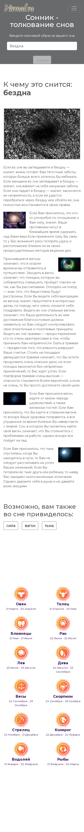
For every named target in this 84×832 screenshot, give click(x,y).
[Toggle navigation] (74, 8)
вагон (30, 525)
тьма (49, 525)
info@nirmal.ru (54, 816)
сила (10, 525)
